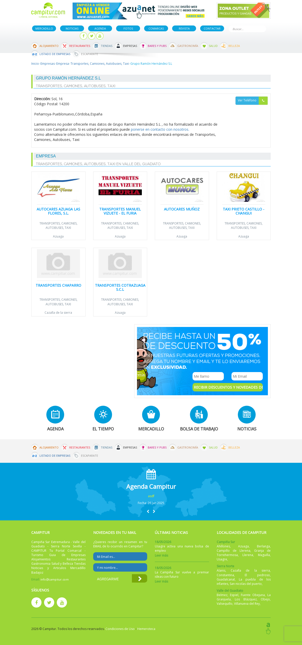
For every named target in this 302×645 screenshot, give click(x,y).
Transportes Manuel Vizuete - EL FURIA (120, 211)
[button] (147, 511)
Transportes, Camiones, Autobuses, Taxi (100, 63)
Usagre (222, 559)
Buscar (261, 28)
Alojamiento (49, 46)
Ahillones (223, 546)
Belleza (234, 46)
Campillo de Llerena (233, 550)
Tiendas (106, 46)
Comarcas (156, 28)
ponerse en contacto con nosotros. (160, 129)
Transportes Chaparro (58, 285)
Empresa (62, 63)
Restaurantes (79, 46)
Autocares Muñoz (182, 209)
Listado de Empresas (54, 54)
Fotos (128, 28)
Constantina (225, 575)
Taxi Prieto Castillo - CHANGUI (243, 211)
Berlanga (263, 546)
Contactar (212, 28)
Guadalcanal (226, 579)
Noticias (72, 28)
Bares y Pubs (157, 46)
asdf (151, 496)
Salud (213, 46)
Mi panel (68, 36)
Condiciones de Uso (120, 629)
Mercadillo (44, 28)
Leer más (161, 555)
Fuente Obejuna (253, 595)
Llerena (247, 555)
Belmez (222, 595)
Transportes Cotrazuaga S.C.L (120, 287)
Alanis (221, 570)
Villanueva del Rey (247, 603)
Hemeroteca (146, 629)
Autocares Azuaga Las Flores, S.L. (58, 211)
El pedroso (257, 575)
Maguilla (264, 555)
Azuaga (58, 236)
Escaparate (89, 54)
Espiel (234, 595)
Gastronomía (187, 46)
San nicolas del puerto (246, 584)
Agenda (100, 28)
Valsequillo (224, 603)
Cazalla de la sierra (58, 312)
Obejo (265, 599)
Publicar (43, 36)
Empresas (130, 46)
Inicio (35, 63)
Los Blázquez (246, 599)
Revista (184, 28)
